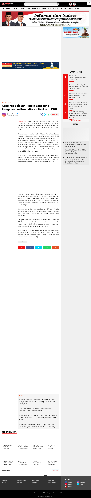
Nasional (4, 480)
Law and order (36, 8)
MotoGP (4, 482)
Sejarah (34, 482)
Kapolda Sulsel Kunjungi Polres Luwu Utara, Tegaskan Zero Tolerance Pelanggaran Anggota (78, 114)
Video (28, 8)
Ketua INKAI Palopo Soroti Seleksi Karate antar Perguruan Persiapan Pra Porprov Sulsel (75, 152)
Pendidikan (35, 480)
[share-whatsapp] (49, 114)
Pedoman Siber (59, 493)
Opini (49, 8)
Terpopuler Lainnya (76, 120)
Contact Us (37, 493)
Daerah (22, 8)
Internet (64, 8)
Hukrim (8, 8)
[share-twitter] (45, 114)
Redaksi (44, 493)
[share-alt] (21, 247)
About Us (30, 493)
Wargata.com (22, 121)
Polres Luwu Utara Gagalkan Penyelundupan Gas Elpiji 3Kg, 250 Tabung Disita (78, 86)
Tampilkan (55, 470)
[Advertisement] (9, 144)
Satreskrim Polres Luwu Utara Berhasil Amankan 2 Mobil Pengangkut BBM (78, 95)
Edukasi (71, 8)
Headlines (15, 8)
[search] (41, 4)
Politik (44, 8)
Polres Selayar (8, 102)
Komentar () (55, 114)
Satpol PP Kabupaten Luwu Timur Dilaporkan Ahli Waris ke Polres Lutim (77, 77)
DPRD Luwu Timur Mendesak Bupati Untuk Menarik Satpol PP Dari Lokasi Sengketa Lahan (78, 105)
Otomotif (78, 8)
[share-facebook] (41, 114)
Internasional (21, 480)
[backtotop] (45, 476)
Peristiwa (56, 8)
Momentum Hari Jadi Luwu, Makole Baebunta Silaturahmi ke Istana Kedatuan (75, 144)
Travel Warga (52, 482)
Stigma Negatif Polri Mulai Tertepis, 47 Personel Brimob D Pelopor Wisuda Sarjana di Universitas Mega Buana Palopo (76, 160)
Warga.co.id (50, 493)
